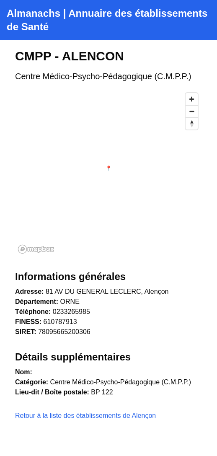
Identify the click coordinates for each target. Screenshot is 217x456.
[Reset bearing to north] (192, 123)
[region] (108, 172)
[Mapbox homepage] (36, 249)
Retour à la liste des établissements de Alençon (85, 415)
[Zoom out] (192, 111)
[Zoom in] (192, 99)
